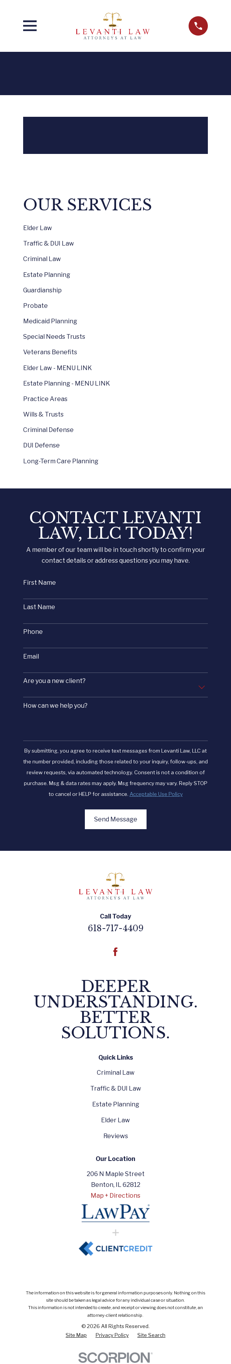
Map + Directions (115, 1195)
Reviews (115, 1136)
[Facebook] (115, 951)
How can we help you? (55, 705)
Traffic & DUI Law (115, 1088)
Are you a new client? (54, 681)
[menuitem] (76, 1335)
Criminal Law (116, 1072)
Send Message (115, 819)
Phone (33, 631)
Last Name (39, 607)
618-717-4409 (115, 928)
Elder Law (115, 1120)
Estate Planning (115, 1104)
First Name (39, 582)
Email (31, 656)
